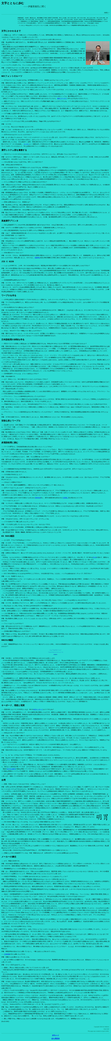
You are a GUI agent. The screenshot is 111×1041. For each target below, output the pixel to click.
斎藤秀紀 (37, 258)
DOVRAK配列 (11, 769)
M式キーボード (38, 710)
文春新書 (7, 954)
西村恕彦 (38, 498)
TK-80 (95, 557)
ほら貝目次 (55, 1039)
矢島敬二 (65, 498)
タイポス (26, 144)
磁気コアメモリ (62, 99)
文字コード (55, 1035)
